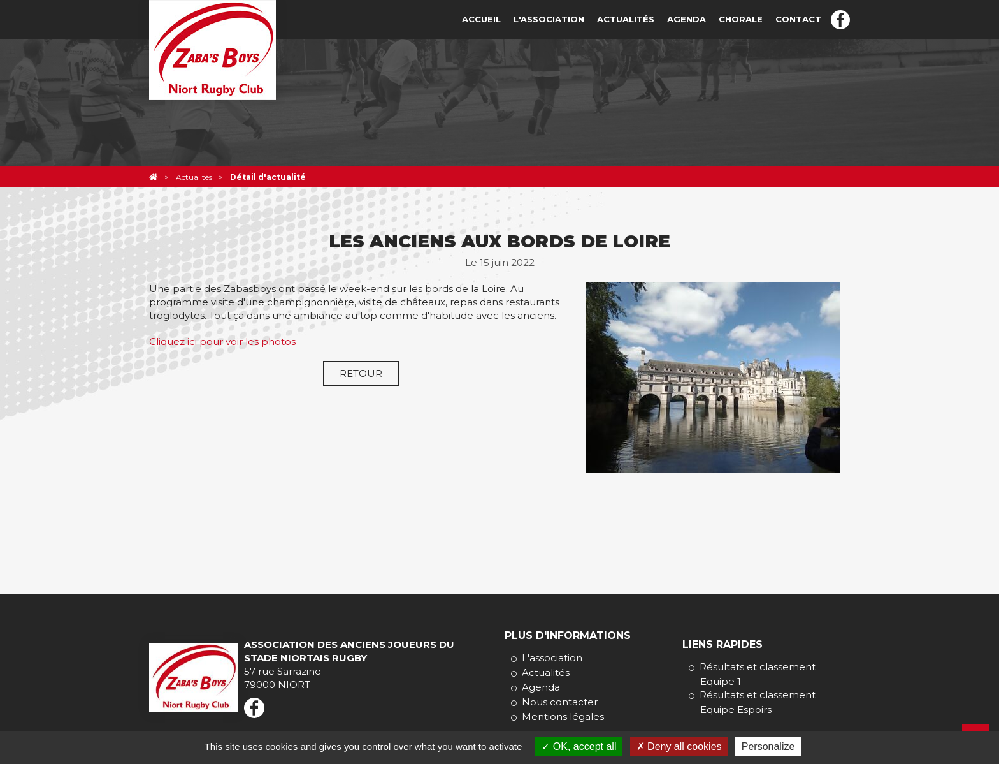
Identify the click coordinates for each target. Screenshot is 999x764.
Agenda (686, 19)
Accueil (481, 19)
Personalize (768, 746)
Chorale (741, 19)
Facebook (840, 19)
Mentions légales (563, 716)
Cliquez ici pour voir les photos (222, 341)
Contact (798, 19)
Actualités (625, 19)
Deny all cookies (679, 746)
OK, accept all (579, 746)
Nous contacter (560, 702)
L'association (549, 19)
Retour (361, 373)
